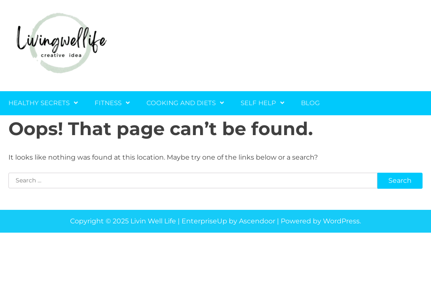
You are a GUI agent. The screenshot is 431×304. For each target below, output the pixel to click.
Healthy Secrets (39, 103)
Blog (310, 103)
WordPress (341, 221)
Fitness (108, 103)
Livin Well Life (153, 221)
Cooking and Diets (181, 103)
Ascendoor (257, 221)
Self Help (258, 103)
